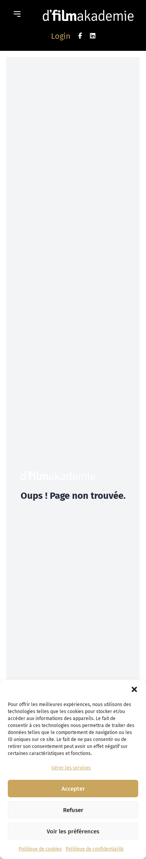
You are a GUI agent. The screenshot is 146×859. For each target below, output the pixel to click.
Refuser (73, 810)
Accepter (73, 788)
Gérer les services (71, 767)
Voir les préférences (73, 831)
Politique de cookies (40, 849)
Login (60, 36)
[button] (134, 689)
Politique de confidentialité (95, 849)
